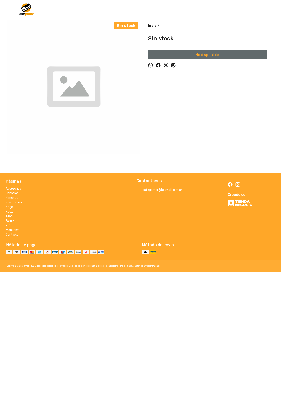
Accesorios (13, 322)
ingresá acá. (126, 399)
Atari (9, 350)
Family (10, 354)
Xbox (9, 345)
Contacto (12, 368)
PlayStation (14, 336)
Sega (9, 340)
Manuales (12, 363)
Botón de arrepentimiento (147, 399)
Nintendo (12, 331)
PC (8, 359)
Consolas (12, 327)
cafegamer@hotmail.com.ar (159, 323)
